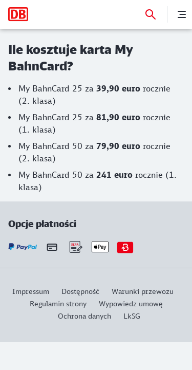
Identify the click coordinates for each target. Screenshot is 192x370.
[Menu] (182, 14)
